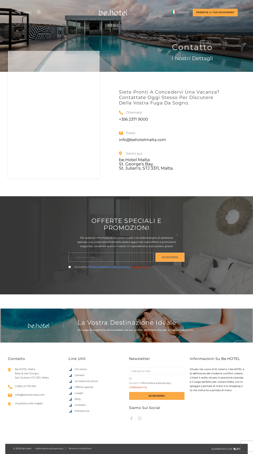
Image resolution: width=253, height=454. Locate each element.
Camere (79, 375)
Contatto (80, 405)
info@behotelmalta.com (30, 395)
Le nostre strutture (86, 381)
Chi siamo (81, 369)
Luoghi (79, 393)
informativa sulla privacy (110, 267)
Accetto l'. (111, 267)
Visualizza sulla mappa (29, 403)
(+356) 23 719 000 (25, 386)
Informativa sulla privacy (49, 448)
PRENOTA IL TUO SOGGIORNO (215, 12)
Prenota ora (82, 410)
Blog (78, 399)
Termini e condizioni (80, 448)
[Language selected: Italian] (179, 12)
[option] (230, 450)
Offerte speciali (84, 387)
